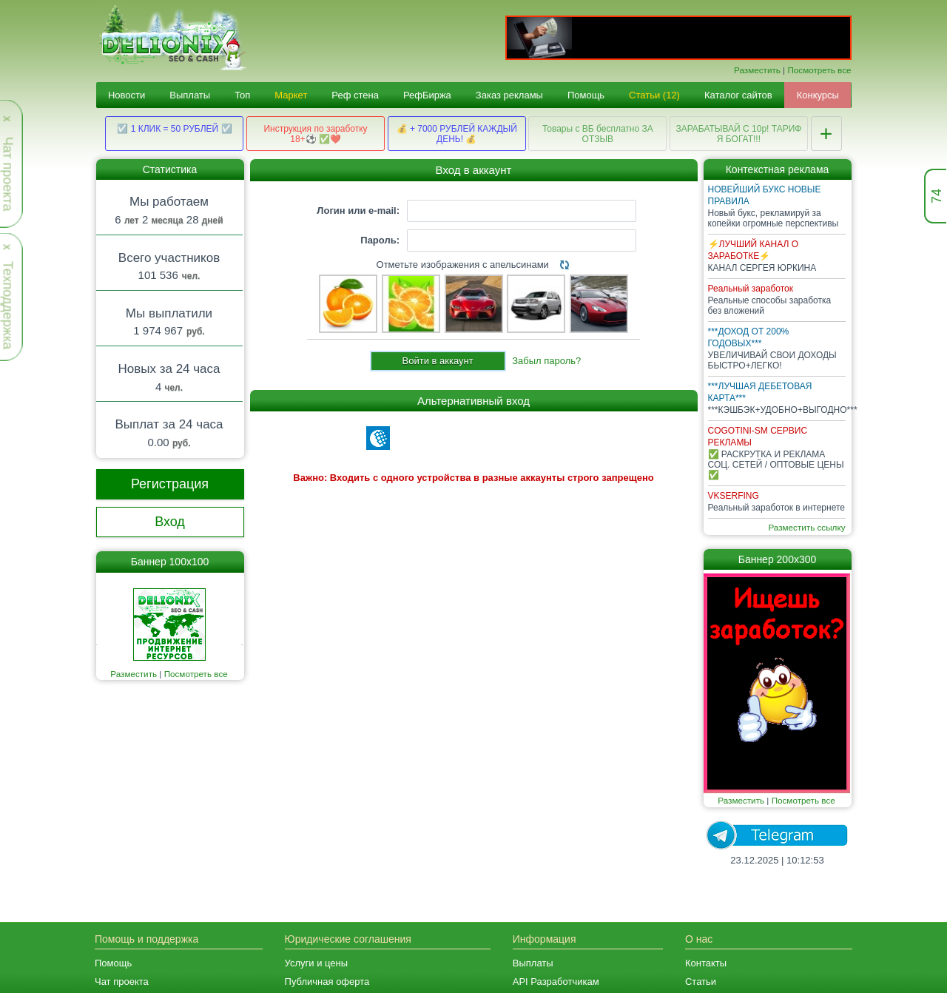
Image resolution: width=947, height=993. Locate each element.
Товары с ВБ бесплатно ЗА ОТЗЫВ (597, 134)
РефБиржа (427, 95)
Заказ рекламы (509, 95)
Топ (242, 95)
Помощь (585, 95)
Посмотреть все (819, 70)
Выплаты (189, 95)
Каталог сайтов (738, 95)
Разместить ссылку (806, 527)
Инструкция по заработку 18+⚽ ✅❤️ (315, 134)
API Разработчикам (556, 981)
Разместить (757, 70)
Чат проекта (122, 981)
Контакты (706, 963)
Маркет (290, 95)
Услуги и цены (316, 963)
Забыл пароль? (546, 360)
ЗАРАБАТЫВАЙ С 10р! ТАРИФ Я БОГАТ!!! (738, 134)
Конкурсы (818, 95)
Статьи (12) (654, 95)
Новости (126, 95)
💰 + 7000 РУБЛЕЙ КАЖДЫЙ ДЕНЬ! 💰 (457, 134)
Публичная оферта (327, 981)
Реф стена (355, 95)
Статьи (700, 981)
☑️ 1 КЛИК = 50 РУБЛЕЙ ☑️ (174, 129)
